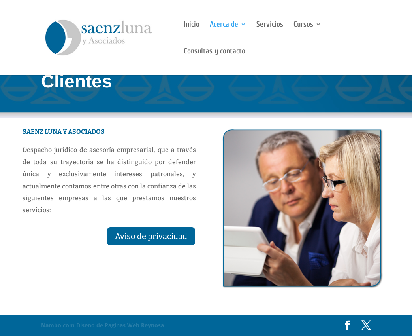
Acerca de (224, 24)
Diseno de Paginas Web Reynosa (102, 325)
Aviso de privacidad (151, 236)
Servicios (269, 24)
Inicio (191, 24)
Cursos (303, 24)
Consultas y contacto (214, 51)
